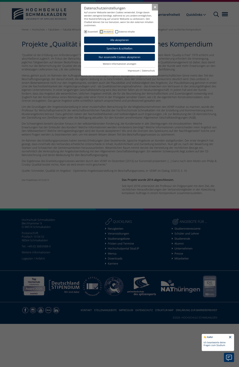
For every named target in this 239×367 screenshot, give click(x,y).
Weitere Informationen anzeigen (119, 63)
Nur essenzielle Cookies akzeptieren (119, 57)
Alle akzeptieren (119, 40)
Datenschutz (148, 70)
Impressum (134, 70)
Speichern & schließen (119, 48)
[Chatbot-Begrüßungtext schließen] (230, 337)
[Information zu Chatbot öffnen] (229, 357)
